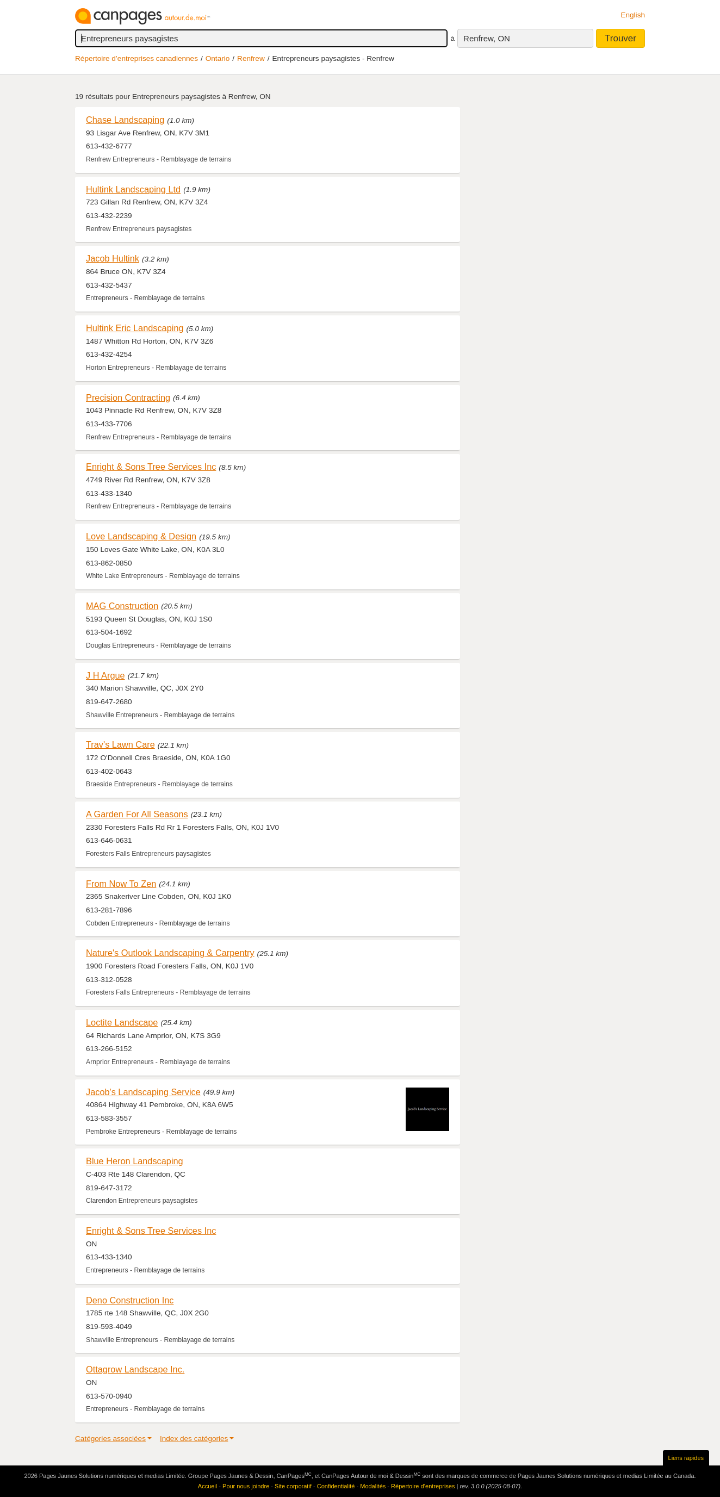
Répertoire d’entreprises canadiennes (136, 58)
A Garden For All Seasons (137, 814)
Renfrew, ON (486, 38)
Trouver (620, 38)
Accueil (207, 1486)
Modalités (373, 1486)
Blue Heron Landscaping (134, 1161)
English (632, 15)
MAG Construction (122, 606)
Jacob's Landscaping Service (143, 1092)
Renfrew (251, 58)
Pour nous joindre (245, 1486)
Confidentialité (336, 1486)
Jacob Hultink (112, 258)
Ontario (218, 58)
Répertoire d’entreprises (423, 1486)
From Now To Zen (121, 884)
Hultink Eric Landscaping (135, 328)
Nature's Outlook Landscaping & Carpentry (170, 953)
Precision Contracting (128, 397)
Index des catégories (194, 1438)
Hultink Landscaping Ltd (133, 189)
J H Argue (105, 675)
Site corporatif (293, 1486)
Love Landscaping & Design (141, 536)
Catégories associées (110, 1438)
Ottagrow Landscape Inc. (135, 1369)
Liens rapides (686, 1458)
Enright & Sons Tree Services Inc (151, 466)
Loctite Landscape (122, 1022)
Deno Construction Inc (129, 1300)
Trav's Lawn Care (120, 744)
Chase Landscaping (125, 120)
